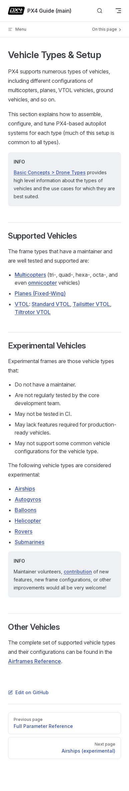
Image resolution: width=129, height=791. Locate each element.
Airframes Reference (34, 661)
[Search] (100, 11)
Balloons (25, 510)
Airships (25, 488)
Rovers (23, 531)
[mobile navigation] (118, 10)
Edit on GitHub (28, 692)
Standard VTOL (51, 304)
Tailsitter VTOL (91, 304)
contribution (78, 571)
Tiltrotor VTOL (33, 312)
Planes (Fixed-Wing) (40, 293)
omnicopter (42, 282)
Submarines (29, 542)
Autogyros (28, 499)
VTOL (22, 304)
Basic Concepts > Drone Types (50, 172)
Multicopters (30, 274)
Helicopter (28, 520)
